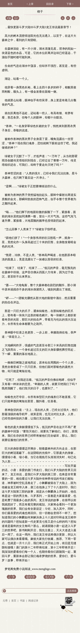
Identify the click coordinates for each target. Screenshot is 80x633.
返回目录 (30, 577)
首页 (13, 600)
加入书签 (49, 577)
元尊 (5, 600)
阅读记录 (33, 600)
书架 (22, 600)
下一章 (69, 577)
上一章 (11, 577)
